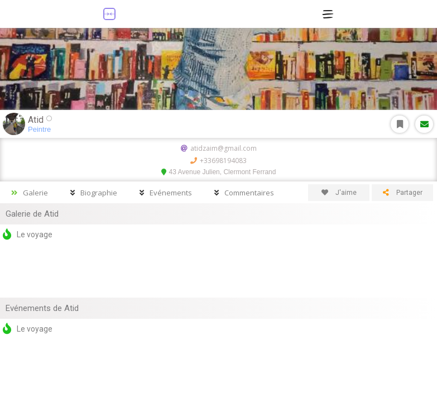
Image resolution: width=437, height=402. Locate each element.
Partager (402, 193)
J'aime (339, 193)
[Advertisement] (219, 270)
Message (424, 124)
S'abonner (400, 124)
